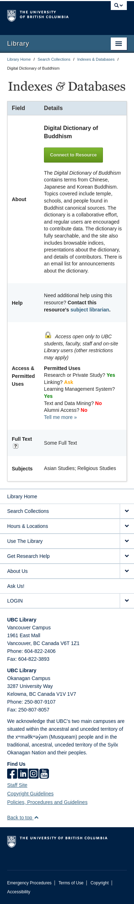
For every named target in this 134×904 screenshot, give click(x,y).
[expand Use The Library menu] (127, 541)
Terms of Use (71, 882)
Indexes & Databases (96, 59)
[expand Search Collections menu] (127, 511)
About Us (17, 571)
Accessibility (18, 891)
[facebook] (12, 774)
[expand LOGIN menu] (127, 601)
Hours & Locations (27, 526)
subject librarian (89, 310)
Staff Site (17, 785)
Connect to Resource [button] (73, 155)
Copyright (99, 882)
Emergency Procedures (29, 882)
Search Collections (54, 59)
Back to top (23, 817)
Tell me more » (60, 417)
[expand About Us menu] (127, 571)
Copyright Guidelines (30, 793)
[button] (36, 817)
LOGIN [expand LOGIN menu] (15, 601)
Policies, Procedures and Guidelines (47, 802)
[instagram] (34, 774)
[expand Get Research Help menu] (127, 556)
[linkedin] (23, 774)
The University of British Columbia (49, 14)
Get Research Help (28, 556)
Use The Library (25, 541)
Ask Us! (15, 586)
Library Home (19, 59)
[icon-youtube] (44, 774)
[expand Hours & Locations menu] (127, 526)
